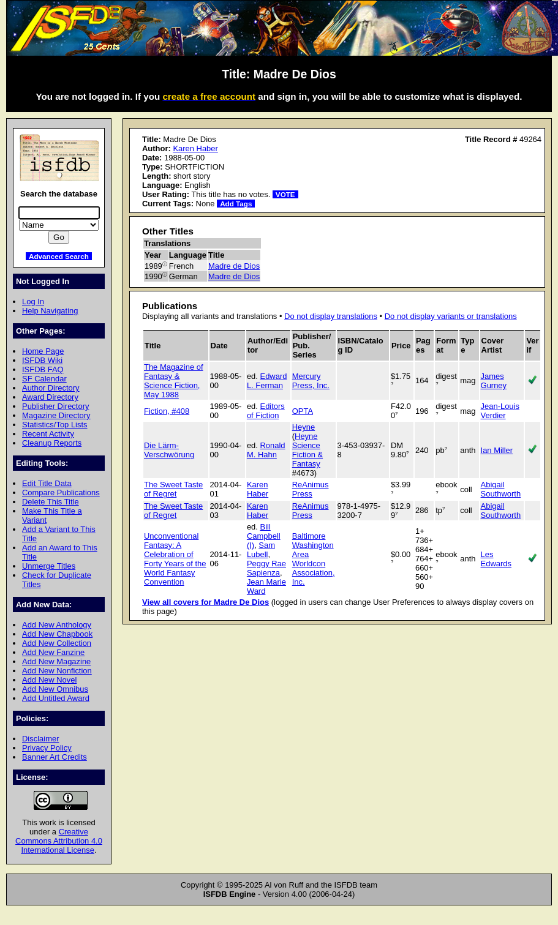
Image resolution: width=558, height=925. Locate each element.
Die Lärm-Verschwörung (169, 450)
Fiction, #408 (166, 411)
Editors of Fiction (266, 411)
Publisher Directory (55, 406)
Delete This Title (50, 501)
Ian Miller (497, 450)
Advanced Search (59, 256)
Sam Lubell (261, 550)
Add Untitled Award (55, 698)
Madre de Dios (234, 266)
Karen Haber (195, 148)
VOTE (285, 194)
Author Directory (51, 387)
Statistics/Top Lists (55, 424)
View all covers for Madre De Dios (205, 602)
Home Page (43, 351)
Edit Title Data (47, 483)
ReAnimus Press (310, 489)
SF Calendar (44, 378)
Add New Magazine (56, 661)
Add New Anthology (56, 624)
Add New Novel (49, 679)
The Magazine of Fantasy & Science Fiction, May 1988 (173, 380)
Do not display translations (330, 316)
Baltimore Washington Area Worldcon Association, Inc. (313, 558)
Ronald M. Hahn (266, 450)
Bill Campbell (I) (264, 536)
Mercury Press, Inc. (311, 381)
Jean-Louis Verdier (500, 411)
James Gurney (494, 381)
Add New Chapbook (57, 634)
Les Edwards (496, 559)
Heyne (303, 427)
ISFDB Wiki (42, 360)
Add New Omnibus (55, 689)
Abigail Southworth (501, 489)
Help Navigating (50, 310)
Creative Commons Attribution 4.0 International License (58, 841)
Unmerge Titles (48, 566)
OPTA (302, 411)
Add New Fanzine (53, 652)
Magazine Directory (56, 415)
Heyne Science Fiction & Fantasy (307, 450)
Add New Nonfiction (57, 670)
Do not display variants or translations (451, 316)
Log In (33, 301)
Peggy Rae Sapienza (266, 568)
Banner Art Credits (54, 757)
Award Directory (50, 397)
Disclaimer (40, 738)
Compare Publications (61, 492)
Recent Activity (48, 433)
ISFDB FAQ (43, 369)
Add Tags (236, 204)
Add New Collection (56, 643)
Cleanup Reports (51, 443)
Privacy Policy (47, 747)
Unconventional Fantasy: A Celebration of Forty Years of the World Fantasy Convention (175, 558)
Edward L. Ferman (267, 381)
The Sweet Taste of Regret (173, 489)
